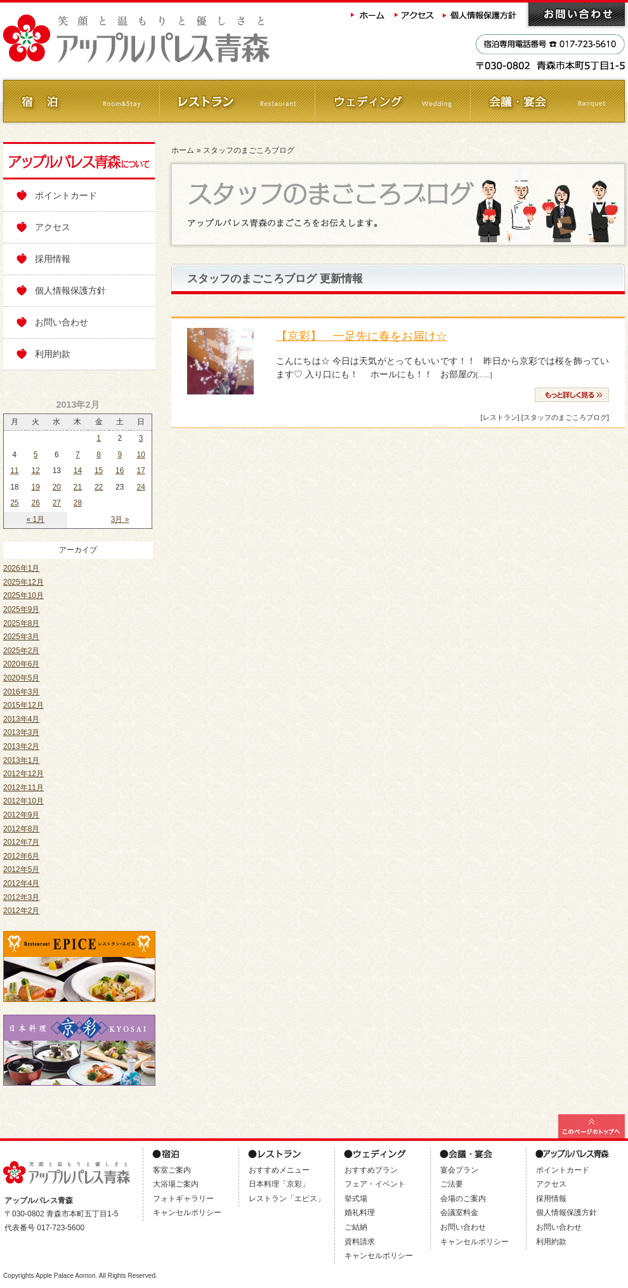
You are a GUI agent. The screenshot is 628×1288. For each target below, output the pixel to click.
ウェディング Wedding (391, 101)
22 (99, 487)
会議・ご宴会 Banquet (547, 101)
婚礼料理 (359, 1212)
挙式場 (355, 1198)
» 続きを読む (572, 394)
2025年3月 (21, 636)
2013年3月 (21, 732)
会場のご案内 (463, 1198)
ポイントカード (66, 195)
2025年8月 (21, 623)
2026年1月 (21, 568)
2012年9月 (21, 814)
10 (140, 454)
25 (14, 502)
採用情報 (52, 259)
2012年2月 (21, 910)
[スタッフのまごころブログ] (565, 417)
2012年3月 (21, 897)
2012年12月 (23, 773)
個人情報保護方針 (481, 14)
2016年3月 (21, 691)
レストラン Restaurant (236, 101)
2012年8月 (21, 828)
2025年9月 (21, 609)
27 (57, 502)
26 (36, 502)
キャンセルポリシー (187, 1212)
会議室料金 (459, 1212)
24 (140, 487)
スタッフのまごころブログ (248, 150)
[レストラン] (499, 417)
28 (78, 502)
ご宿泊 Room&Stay (81, 101)
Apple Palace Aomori (66, 1275)
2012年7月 (21, 842)
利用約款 (52, 354)
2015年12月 (23, 705)
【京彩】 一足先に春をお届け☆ (361, 336)
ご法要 (451, 1184)
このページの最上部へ (591, 1126)
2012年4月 (21, 883)
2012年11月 (23, 787)
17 (140, 470)
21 (78, 487)
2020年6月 (21, 664)
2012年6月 (21, 856)
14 (78, 470)
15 (99, 470)
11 (14, 470)
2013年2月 (21, 746)
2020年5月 (21, 677)
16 (119, 470)
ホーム (368, 14)
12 (36, 470)
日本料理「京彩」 (279, 1184)
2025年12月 (23, 582)
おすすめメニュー (279, 1170)
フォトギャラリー (183, 1198)
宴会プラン (459, 1170)
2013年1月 (21, 760)
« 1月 (36, 519)
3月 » (120, 519)
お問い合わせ (576, 14)
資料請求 (359, 1241)
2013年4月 (21, 719)
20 (57, 487)
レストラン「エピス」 (287, 1198)
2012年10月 (23, 801)
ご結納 (355, 1227)
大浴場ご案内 (176, 1184)
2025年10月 (23, 595)
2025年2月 (21, 650)
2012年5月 (21, 869)
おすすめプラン (371, 1170)
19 (36, 487)
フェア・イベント (374, 1184)
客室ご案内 (172, 1170)
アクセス (415, 14)
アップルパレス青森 (171, 39)
